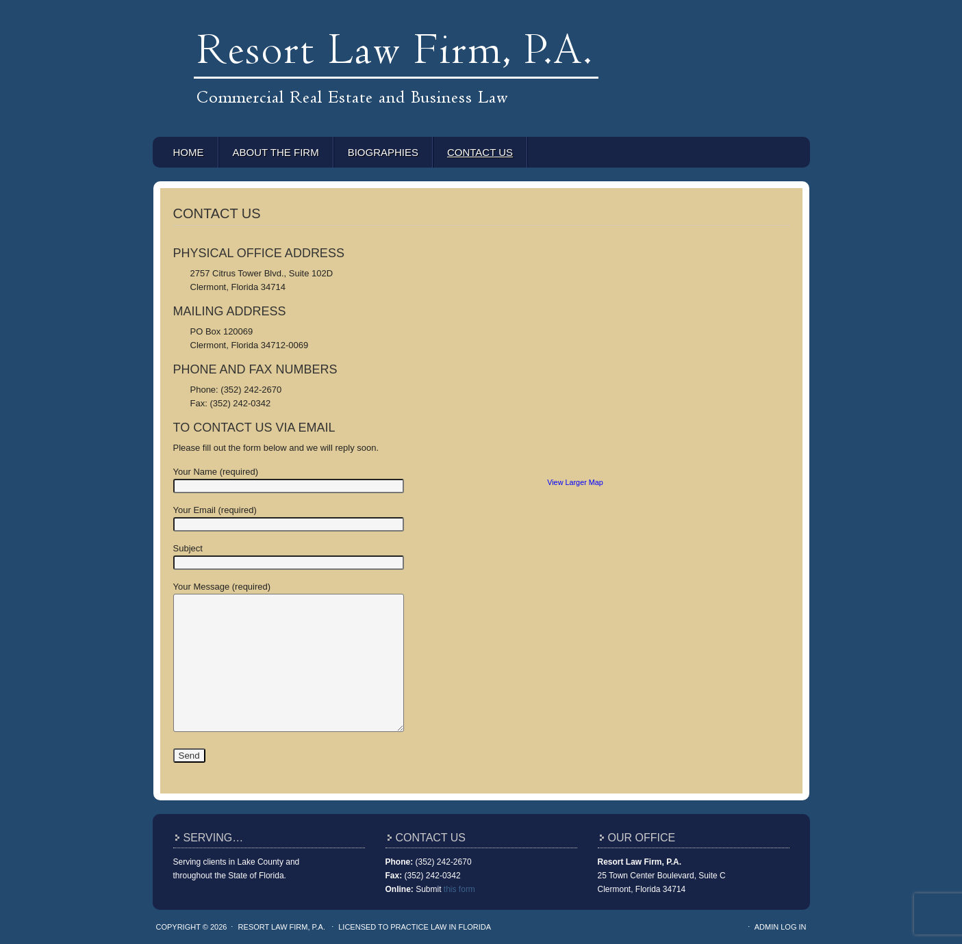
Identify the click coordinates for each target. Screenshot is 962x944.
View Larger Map (575, 482)
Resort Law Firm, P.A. (481, 41)
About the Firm (276, 152)
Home (188, 152)
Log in (793, 927)
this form (459, 889)
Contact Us (480, 152)
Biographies (383, 152)
